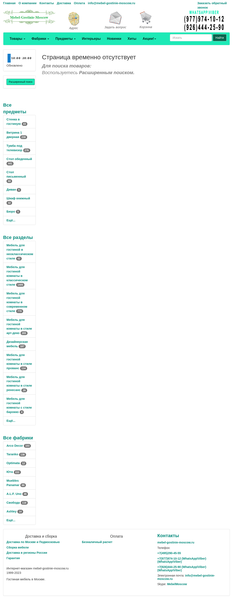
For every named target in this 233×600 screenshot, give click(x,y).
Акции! (149, 38)
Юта (13, 472)
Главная (9, 3)
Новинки (114, 38)
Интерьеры (91, 38)
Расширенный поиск (20, 81)
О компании (28, 3)
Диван (13, 189)
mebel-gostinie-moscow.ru (175, 542)
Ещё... (10, 220)
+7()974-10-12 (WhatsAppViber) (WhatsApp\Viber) (181, 560)
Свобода (17, 502)
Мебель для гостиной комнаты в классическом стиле (17, 275)
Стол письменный (16, 176)
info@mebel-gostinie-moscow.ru (111, 3)
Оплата (79, 3)
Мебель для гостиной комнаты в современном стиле (16, 302)
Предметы (65, 38)
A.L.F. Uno (17, 493)
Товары (17, 38)
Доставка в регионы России (26, 552)
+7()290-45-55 (169, 553)
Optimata (16, 463)
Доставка (64, 3)
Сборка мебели (17, 547)
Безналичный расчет (97, 542)
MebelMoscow (177, 584)
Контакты (46, 3)
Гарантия (13, 558)
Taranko (16, 454)
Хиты (131, 38)
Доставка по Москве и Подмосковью (33, 542)
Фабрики (40, 38)
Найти (219, 37)
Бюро (13, 211)
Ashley (14, 511)
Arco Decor (18, 445)
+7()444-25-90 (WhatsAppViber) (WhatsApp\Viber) (181, 568)
